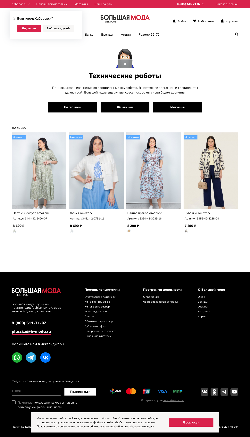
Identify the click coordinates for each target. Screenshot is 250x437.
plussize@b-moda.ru (31, 331)
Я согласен (191, 422)
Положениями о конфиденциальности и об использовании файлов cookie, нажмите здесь (95, 426)
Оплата (89, 316)
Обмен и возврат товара (99, 321)
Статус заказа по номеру (100, 296)
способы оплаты (173, 400)
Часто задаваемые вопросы (160, 301)
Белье (89, 34)
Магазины (81, 3)
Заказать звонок (227, 3)
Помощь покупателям (52, 3)
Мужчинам (177, 107)
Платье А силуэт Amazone (31, 213)
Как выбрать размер (97, 306)
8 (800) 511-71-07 (29, 323)
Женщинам (125, 107)
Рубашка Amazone (198, 213)
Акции (126, 34)
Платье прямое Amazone (144, 213)
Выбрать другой (58, 28)
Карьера (203, 316)
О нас (201, 296)
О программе (151, 296)
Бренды (107, 34)
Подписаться (80, 392)
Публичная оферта (96, 326)
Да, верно (29, 28)
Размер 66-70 (149, 34)
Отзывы (202, 306)
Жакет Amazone (81, 213)
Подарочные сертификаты (101, 331)
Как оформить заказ (97, 301)
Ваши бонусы (103, 3)
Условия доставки (96, 311)
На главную (72, 107)
